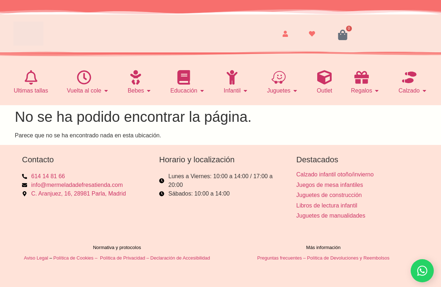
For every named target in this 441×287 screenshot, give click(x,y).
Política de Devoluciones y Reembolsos (348, 258)
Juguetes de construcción (329, 195)
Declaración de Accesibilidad (180, 258)
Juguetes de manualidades (330, 216)
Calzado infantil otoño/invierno (335, 174)
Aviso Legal (36, 258)
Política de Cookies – (76, 258)
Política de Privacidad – (125, 258)
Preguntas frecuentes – (282, 258)
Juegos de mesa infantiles (329, 185)
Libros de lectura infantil (326, 205)
